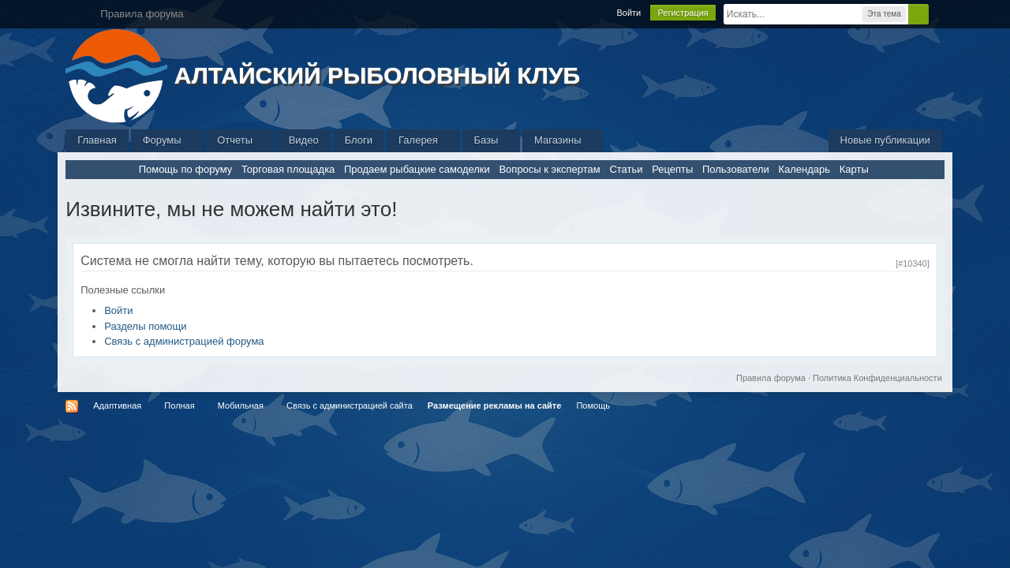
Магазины (562, 140)
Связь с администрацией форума (184, 341)
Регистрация (682, 12)
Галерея (422, 140)
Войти (628, 12)
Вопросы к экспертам (549, 169)
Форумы (167, 140)
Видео (304, 140)
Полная (179, 405)
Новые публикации (885, 140)
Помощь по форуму (186, 169)
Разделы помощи (145, 326)
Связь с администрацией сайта (349, 405)
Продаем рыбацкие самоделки (417, 169)
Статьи (625, 169)
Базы (491, 140)
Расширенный (938, 13)
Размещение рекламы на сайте (495, 405)
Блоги (358, 140)
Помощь (593, 405)
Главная (96, 140)
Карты (854, 169)
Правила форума (771, 378)
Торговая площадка (288, 169)
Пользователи (735, 169)
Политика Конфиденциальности (877, 378)
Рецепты (672, 169)
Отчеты (240, 140)
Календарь (804, 169)
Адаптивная (117, 405)
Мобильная (241, 405)
